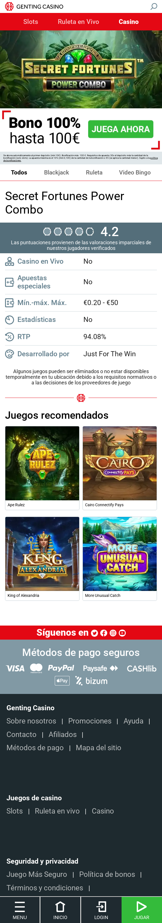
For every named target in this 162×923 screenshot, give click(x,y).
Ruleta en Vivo (78, 22)
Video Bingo (135, 172)
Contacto (21, 734)
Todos (19, 172)
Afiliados (63, 734)
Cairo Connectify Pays (104, 505)
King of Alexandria (23, 595)
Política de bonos (107, 874)
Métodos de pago (35, 747)
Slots (30, 22)
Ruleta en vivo (57, 811)
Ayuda (133, 721)
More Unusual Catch (102, 595)
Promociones (89, 721)
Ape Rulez (16, 505)
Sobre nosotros (31, 721)
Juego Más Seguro (36, 874)
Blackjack (56, 172)
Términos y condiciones (44, 888)
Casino (129, 22)
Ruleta (94, 172)
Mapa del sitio (98, 747)
